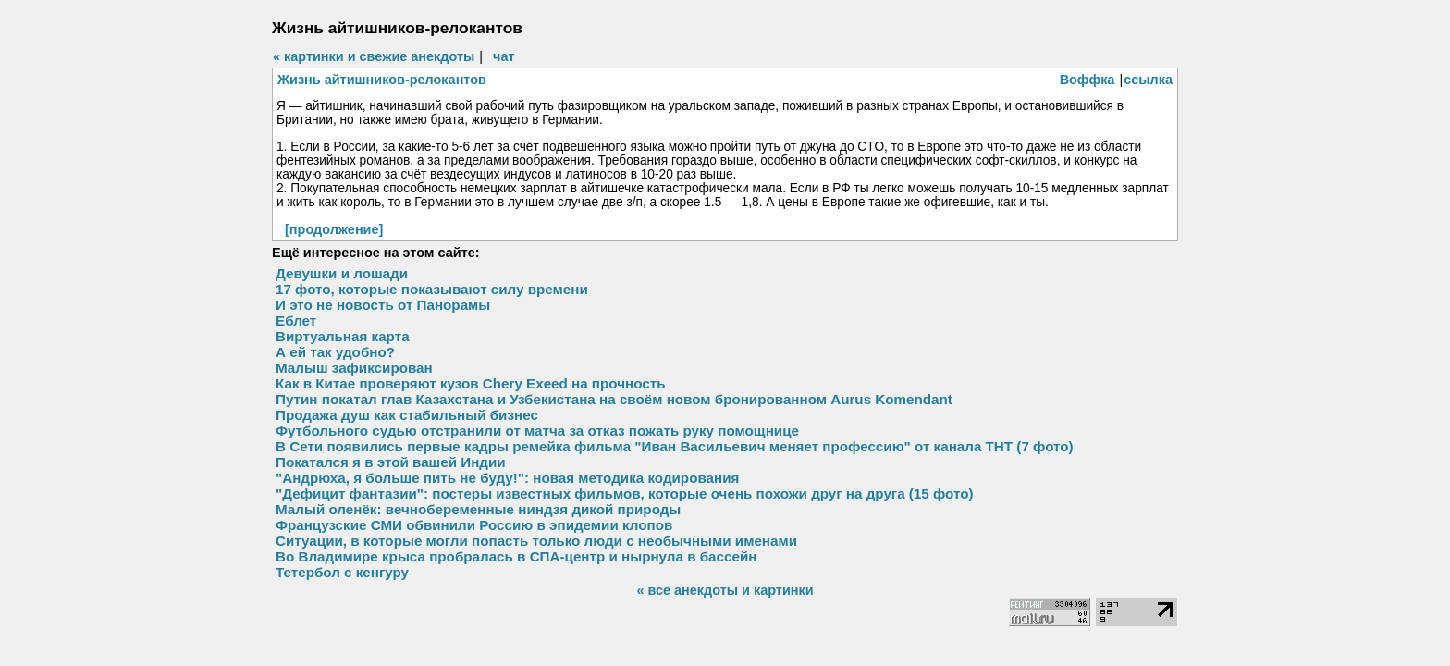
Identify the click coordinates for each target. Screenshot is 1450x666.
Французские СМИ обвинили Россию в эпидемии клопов (474, 525)
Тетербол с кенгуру (342, 572)
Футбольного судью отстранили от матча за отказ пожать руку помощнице (537, 430)
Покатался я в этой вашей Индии (391, 462)
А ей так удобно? (335, 352)
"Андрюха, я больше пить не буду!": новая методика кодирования (507, 478)
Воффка (1087, 79)
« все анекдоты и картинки (724, 590)
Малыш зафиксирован (354, 368)
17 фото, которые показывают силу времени (432, 289)
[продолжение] (334, 229)
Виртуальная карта (343, 336)
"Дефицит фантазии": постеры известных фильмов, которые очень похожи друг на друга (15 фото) (625, 493)
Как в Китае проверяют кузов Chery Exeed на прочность (471, 383)
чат (503, 56)
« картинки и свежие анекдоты (373, 56)
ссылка (1148, 79)
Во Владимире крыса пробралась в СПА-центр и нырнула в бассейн (516, 556)
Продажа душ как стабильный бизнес (407, 415)
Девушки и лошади (342, 273)
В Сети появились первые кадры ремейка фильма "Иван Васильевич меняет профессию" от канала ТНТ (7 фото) (675, 446)
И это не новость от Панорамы (383, 305)
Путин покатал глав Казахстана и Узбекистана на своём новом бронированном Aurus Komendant (614, 399)
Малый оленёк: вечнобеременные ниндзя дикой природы (478, 509)
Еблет (296, 320)
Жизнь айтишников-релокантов (381, 79)
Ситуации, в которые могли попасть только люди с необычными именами (536, 541)
